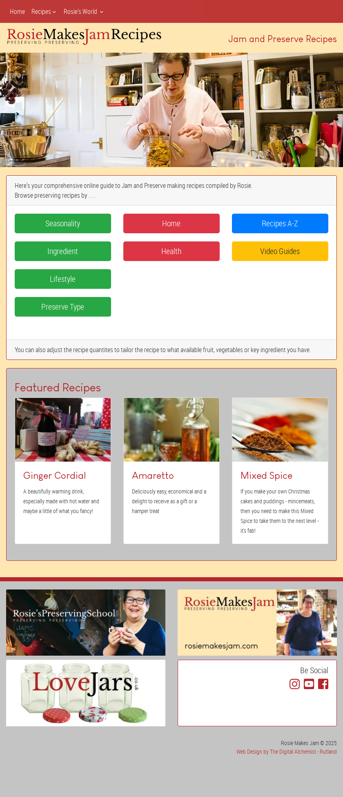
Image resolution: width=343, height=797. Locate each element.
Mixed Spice (266, 475)
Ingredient (62, 251)
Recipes (44, 11)
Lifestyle (63, 278)
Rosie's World (84, 11)
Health (171, 251)
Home (17, 11)
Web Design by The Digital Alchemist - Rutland (286, 751)
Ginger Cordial (54, 475)
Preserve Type (62, 306)
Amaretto (153, 475)
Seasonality (62, 223)
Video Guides (280, 251)
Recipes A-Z (280, 223)
